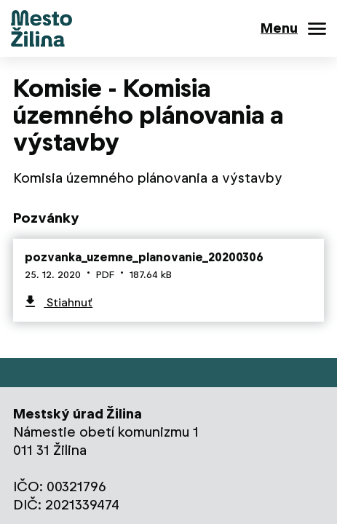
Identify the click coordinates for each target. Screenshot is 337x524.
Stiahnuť (68, 302)
